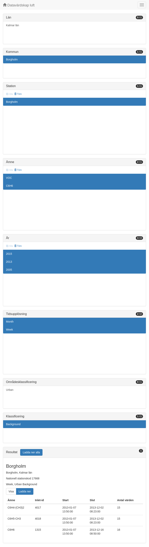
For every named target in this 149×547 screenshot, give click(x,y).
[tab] (74, 452)
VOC (9, 177)
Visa (11, 491)
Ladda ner (25, 491)
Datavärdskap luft (19, 5)
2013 (9, 261)
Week (9, 329)
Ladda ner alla (31, 452)
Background (13, 424)
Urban (9, 389)
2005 (9, 269)
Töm (18, 94)
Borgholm (12, 59)
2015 (9, 253)
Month (10, 321)
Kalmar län (12, 25)
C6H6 (9, 185)
